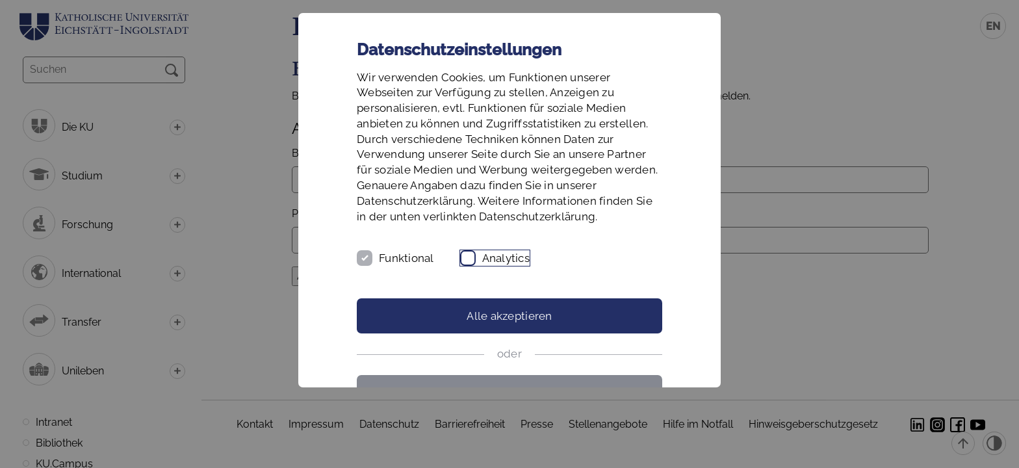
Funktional (406, 258)
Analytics (506, 258)
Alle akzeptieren (509, 315)
